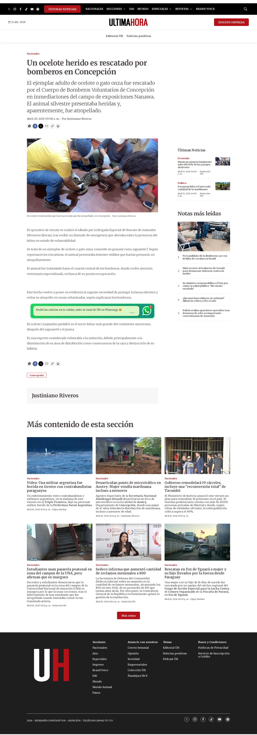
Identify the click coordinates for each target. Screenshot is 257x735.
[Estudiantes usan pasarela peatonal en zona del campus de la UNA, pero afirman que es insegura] (59, 543)
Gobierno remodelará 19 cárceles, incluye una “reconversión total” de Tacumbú (195, 487)
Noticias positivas (138, 36)
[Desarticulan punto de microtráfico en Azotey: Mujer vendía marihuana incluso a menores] (128, 456)
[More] (124, 9)
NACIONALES (94, 9)
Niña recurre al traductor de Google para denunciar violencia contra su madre (204, 271)
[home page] (128, 22)
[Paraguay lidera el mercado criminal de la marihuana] (222, 186)
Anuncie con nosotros (143, 643)
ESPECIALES (160, 9)
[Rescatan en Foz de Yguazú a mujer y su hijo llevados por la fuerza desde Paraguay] (197, 543)
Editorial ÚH (114, 36)
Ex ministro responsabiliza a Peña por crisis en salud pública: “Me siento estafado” (205, 286)
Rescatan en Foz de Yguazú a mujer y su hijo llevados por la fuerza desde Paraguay (195, 574)
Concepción (37, 376)
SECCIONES (114, 9)
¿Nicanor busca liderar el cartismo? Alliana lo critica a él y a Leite (203, 299)
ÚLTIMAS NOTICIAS (62, 9)
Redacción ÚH (205, 172)
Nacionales (33, 53)
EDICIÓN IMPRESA (231, 22)
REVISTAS (182, 9)
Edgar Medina (59, 510)
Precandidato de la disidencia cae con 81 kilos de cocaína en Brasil (205, 257)
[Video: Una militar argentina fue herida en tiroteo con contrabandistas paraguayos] (59, 456)
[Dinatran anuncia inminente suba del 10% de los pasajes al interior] (222, 161)
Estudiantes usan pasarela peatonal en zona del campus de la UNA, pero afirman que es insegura (59, 574)
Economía (183, 158)
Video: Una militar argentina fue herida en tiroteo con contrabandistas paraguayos (59, 487)
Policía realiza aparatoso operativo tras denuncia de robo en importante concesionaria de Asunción (206, 313)
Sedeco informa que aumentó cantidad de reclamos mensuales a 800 (128, 572)
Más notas (128, 616)
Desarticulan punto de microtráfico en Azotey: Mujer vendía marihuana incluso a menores (128, 487)
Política (182, 183)
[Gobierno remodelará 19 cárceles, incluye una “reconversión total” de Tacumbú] (197, 456)
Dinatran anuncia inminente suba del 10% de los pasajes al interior (195, 164)
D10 (131, 9)
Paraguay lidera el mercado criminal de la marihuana (194, 188)
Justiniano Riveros (55, 396)
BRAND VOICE (205, 9)
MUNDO (142, 9)
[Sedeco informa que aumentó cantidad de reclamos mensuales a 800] (128, 543)
